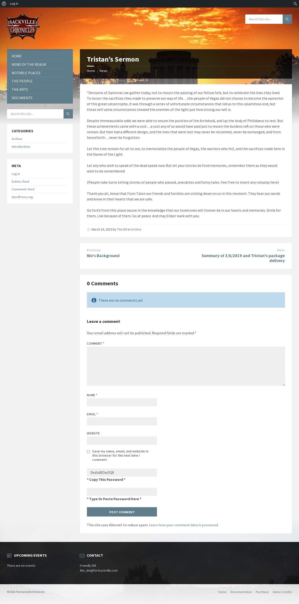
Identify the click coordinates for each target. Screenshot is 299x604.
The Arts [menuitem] (20, 89)
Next (281, 250)
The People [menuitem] (22, 81)
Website (93, 433)
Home (91, 71)
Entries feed (20, 181)
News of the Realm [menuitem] (29, 64)
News (103, 71)
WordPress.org (22, 197)
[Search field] (268, 19)
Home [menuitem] (17, 56)
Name (92, 395)
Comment (95, 343)
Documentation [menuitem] (241, 592)
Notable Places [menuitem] (26, 72)
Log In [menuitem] (14, 3)
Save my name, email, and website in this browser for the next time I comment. (120, 455)
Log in (16, 174)
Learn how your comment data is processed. (184, 525)
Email (92, 414)
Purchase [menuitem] (262, 592)
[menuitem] (4, 3)
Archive (136, 229)
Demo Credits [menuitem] (282, 592)
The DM (122, 229)
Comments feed (23, 189)
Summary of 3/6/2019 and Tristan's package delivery (243, 258)
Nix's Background (103, 255)
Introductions (21, 146)
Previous (94, 250)
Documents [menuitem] (22, 97)
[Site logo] (23, 40)
